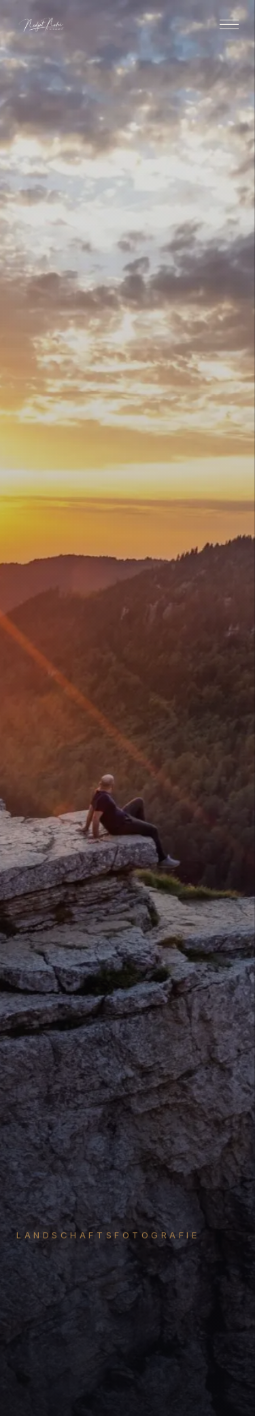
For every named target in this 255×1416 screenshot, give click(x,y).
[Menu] (229, 25)
